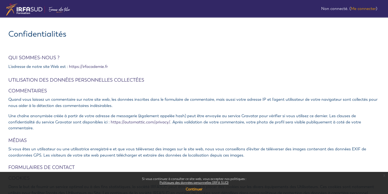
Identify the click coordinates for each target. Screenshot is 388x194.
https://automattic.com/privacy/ (140, 122)
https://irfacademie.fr (88, 66)
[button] (316, 9)
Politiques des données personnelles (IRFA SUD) (194, 183)
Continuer (194, 189)
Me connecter (363, 8)
